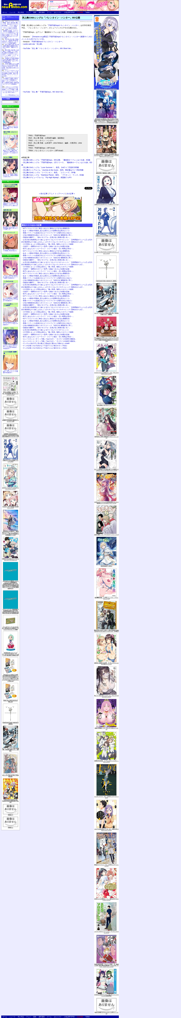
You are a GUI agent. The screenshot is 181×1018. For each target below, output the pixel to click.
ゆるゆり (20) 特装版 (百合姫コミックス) (10, 507)
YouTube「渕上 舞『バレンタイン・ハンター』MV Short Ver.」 (48, 48)
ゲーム (49, 12)
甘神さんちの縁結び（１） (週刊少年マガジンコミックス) (106, 899)
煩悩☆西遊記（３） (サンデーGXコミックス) (106, 728)
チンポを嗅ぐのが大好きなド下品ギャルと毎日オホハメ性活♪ (45, 346)
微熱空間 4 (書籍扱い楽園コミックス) (106, 173)
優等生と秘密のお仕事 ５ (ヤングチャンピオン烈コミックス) (106, 663)
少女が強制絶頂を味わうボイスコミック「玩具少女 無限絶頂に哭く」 (48, 235)
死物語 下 (10, 814)
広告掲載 (80, 12)
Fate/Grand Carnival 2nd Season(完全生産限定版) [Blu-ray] (10, 801)
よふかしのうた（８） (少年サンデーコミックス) (106, 797)
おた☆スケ (57, 12)
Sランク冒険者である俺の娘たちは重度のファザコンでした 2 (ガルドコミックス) (106, 470)
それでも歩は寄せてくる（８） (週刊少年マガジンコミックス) (106, 829)
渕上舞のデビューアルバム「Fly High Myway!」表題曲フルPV (47, 177)
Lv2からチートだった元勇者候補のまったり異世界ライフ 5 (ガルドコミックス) (106, 502)
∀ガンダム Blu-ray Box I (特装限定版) (10, 776)
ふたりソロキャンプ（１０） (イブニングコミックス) (106, 932)
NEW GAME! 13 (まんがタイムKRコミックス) (106, 1013)
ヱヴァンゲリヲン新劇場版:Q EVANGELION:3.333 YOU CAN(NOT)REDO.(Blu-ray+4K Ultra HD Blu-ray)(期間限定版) (10, 611)
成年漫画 (42, 12)
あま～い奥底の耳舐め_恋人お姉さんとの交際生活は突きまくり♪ (46, 231)
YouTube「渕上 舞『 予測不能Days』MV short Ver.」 (44, 92)
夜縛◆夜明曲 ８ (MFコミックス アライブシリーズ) (106, 598)
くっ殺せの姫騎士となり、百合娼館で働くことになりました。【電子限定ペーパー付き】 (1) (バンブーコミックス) (106, 155)
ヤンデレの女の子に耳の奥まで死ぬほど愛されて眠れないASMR (46, 343)
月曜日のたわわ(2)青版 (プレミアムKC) (10, 461)
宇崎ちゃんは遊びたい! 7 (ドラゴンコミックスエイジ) (10, 559)
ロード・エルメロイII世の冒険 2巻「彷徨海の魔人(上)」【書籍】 (10, 749)
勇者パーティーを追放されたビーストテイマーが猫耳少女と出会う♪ (47, 233)
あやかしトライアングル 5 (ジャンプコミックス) (10, 488)
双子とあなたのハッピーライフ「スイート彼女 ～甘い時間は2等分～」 (48, 249)
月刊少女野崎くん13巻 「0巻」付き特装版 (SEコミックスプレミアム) (10, 393)
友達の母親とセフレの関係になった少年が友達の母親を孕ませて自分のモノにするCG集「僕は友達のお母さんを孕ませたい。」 (10, 66)
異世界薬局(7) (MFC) (106, 566)
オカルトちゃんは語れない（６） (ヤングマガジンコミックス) (106, 373)
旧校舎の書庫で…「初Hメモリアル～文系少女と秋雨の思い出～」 (47, 237)
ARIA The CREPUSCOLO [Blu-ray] (10, 701)
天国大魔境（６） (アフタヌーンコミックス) (106, 534)
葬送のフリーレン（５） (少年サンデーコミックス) (106, 865)
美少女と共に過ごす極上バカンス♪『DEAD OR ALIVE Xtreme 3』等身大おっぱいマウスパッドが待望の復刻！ (10, 41)
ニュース (12, 12)
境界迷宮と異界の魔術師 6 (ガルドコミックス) (106, 437)
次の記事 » (70, 194)
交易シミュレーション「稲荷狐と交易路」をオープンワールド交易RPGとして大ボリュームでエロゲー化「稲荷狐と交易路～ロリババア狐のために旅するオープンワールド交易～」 (10, 33)
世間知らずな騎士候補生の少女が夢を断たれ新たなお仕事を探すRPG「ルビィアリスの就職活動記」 (10, 60)
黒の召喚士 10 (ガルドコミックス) (106, 405)
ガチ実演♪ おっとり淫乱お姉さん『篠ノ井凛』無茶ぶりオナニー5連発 (48, 244)
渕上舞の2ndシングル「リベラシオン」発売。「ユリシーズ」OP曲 (49, 172)
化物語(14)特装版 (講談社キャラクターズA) (10, 420)
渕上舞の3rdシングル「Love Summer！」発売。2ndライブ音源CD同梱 (51, 167)
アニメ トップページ (57, 194)
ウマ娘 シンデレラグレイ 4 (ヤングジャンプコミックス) (106, 253)
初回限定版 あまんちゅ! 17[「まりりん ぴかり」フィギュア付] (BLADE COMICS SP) (10, 654)
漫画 (34, 12)
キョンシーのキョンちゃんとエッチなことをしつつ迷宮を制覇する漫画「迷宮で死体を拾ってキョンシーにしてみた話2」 (10, 73)
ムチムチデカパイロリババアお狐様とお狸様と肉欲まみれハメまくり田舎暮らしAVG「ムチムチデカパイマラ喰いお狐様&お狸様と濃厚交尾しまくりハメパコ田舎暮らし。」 (10, 81)
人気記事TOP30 (69, 12)
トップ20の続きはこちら (12, 95)
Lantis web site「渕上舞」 (33, 44)
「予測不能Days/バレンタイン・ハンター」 (43, 42)
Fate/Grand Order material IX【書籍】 (10, 723)
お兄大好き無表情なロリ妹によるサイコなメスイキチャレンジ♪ (46, 330)
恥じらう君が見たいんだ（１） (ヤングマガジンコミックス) (106, 696)
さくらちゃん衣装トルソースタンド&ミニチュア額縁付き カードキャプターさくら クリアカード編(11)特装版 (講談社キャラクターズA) (106, 339)
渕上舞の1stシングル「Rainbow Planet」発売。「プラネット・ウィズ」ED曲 (53, 175)
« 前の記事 (43, 194)
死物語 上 (10, 827)
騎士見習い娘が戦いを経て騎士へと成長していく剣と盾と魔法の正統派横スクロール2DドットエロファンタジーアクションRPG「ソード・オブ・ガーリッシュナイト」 (10, 53)
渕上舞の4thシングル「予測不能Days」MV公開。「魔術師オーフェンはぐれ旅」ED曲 (56, 160)
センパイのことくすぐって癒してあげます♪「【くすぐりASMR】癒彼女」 (50, 339)
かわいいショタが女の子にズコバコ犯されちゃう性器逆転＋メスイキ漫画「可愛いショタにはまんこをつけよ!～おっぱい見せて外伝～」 (10, 89)
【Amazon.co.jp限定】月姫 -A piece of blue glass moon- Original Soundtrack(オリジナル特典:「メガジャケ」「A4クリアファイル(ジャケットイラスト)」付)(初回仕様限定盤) (106, 120)
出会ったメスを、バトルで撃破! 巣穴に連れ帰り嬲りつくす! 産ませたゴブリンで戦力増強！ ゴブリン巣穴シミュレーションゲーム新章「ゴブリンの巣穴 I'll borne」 (10, 25)
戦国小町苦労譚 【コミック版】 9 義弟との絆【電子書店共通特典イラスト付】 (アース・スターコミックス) (106, 965)
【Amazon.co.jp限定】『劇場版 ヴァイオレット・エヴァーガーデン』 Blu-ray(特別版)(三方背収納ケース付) (10, 533)
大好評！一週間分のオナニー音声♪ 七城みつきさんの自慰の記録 (46, 246)
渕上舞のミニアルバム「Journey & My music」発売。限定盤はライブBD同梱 (53, 170)
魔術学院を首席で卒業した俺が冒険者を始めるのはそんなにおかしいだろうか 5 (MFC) (106, 630)
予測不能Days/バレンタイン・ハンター (63, 25)
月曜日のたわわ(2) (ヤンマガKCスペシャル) (106, 204)
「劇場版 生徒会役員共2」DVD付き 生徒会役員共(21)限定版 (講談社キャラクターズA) (10, 435)
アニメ (28, 12)
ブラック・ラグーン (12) (10, 407)
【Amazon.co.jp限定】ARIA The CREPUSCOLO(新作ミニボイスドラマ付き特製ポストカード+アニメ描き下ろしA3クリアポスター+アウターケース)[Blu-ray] (10, 678)
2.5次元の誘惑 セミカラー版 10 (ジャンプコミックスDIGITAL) (106, 995)
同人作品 (21, 12)
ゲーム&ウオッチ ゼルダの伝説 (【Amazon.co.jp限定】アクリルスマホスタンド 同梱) (10, 628)
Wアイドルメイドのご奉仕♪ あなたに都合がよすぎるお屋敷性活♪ (46, 228)
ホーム (4, 12)
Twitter (87, 12)
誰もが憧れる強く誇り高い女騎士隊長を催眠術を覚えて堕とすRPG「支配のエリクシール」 (10, 46)
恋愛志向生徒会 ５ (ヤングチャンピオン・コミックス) (106, 761)
